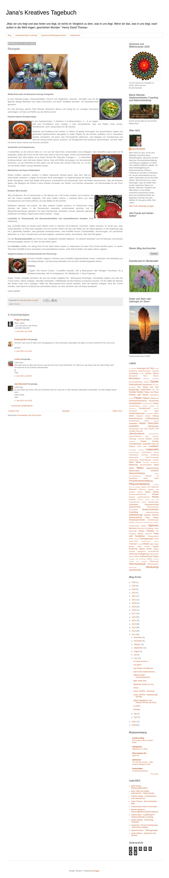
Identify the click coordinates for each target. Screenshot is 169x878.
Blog (9, 35)
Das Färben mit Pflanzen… (144, 668)
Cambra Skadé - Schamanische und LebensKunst (143, 797)
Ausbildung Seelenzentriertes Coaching (144, 371)
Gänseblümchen (147, 403)
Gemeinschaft (144, 408)
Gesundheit (149, 413)
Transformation (146, 541)
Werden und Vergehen (138, 561)
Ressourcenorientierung (137, 494)
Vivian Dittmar (134, 556)
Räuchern (133, 489)
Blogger (96, 871)
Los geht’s (137, 665)
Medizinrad (133, 465)
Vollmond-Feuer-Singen (149, 556)
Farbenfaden (137, 769)
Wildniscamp (154, 561)
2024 (134, 589)
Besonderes (134, 378)
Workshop (152, 567)
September (138, 648)
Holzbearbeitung (152, 418)
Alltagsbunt (137, 747)
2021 (134, 600)
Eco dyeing (143, 387)
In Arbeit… (137, 706)
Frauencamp (154, 401)
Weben (149, 559)
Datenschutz (75, 35)
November (138, 641)
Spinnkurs (133, 528)
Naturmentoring (152, 468)
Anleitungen (141, 368)
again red (135, 755)
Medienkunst (155, 462)
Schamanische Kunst (137, 502)
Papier (156, 478)
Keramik (141, 439)
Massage (146, 462)
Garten (156, 403)
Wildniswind (133, 567)
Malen (131, 462)
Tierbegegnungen (147, 539)
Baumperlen (133, 376)
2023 (134, 593)
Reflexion (142, 489)
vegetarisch (142, 551)
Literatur (156, 460)
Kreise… (136, 688)
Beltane (156, 376)
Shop (147, 517)
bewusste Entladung (151, 378)
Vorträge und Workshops (137, 559)
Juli (135, 655)
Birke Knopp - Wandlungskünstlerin (139, 787)
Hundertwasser (134, 421)
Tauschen (148, 534)
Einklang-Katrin (21, 339)
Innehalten (133, 423)
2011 (134, 634)
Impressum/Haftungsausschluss (53, 35)
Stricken (150, 531)
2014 (134, 624)
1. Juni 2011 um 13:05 (23, 331)
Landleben (154, 446)
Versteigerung (143, 554)
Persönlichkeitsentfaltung (141, 481)
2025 (134, 586)
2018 (134, 610)
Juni (136, 658)
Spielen (143, 526)
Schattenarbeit (153, 502)
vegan (151, 544)
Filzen (138, 397)
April (136, 717)
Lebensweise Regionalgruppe (140, 460)
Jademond (136, 760)
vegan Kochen (143, 546)
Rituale (155, 497)
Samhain (140, 499)
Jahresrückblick (154, 434)
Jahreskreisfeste (137, 433)
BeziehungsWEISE (135, 382)
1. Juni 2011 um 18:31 (23, 351)
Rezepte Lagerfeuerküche (139, 497)
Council (146, 382)
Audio (157, 368)
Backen (148, 373)
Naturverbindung (137, 473)
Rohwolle (132, 499)
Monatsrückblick (146, 465)
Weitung (156, 559)
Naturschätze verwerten (144, 471)
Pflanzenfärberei (139, 484)
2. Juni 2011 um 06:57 (23, 376)
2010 (134, 722)
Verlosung (133, 554)
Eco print (154, 387)
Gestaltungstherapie (137, 413)
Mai (135, 714)
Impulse (156, 421)
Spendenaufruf (134, 526)
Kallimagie (132, 439)
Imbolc (146, 421)
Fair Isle (155, 390)
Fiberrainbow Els (139, 753)
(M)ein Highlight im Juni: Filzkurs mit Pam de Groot (144, 701)
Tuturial (139, 544)
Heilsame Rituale (143, 416)
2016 (134, 617)
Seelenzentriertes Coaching (26, 35)
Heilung (156, 416)
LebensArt (152, 449)
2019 (134, 607)
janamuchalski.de (135, 436)
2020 (134, 603)
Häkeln (156, 413)
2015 (134, 620)
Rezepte (155, 494)
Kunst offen (142, 446)
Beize (145, 376)
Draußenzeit (147, 385)
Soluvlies (156, 522)
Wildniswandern (153, 564)
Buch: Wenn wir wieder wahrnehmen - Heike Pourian (142, 792)
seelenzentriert (135, 507)
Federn (131, 398)
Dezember (138, 637)
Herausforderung (135, 418)
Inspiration (134, 426)
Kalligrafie (155, 436)
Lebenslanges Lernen (150, 452)
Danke (154, 381)
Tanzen (140, 534)
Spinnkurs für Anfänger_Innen (148, 528)
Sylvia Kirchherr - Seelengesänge (144, 830)
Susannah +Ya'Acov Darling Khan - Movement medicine (144, 826)
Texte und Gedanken (144, 534)
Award (142, 373)
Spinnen (153, 525)
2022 (134, 596)
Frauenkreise (135, 403)
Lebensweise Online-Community (144, 457)
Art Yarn (150, 368)
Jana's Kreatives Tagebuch (41, 12)
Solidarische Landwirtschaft (143, 522)
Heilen (131, 416)
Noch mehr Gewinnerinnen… (144, 672)
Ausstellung (133, 373)
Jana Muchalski (21, 384)
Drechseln (155, 384)
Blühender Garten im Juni (143, 684)
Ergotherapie (134, 390)
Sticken (141, 531)
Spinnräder (133, 531)
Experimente (145, 390)
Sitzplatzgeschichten (137, 520)
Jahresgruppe (153, 426)
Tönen (156, 539)
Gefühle (144, 406)
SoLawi (131, 522)
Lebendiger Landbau (136, 450)
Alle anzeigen (155, 774)
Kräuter (143, 441)
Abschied (133, 368)
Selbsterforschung (152, 512)
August (137, 651)
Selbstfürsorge (136, 515)
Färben (140, 392)
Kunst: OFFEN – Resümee (144, 691)
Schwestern (133, 505)
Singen (156, 517)
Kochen (17, 304)
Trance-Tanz (133, 541)
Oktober (137, 644)
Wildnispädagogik (137, 564)
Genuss (156, 408)
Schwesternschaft (152, 505)
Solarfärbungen (153, 520)
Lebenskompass (134, 452)
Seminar (147, 515)
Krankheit (132, 441)
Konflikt (156, 439)
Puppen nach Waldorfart (150, 487)
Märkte (138, 462)
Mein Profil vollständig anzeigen (141, 206)
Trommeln (133, 544)
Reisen (140, 492)
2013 (134, 627)
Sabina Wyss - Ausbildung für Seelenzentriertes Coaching (142, 816)
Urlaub (145, 544)
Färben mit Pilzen (151, 392)
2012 (134, 631)
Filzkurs (146, 398)
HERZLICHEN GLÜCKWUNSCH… (142, 676)
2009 (134, 725)
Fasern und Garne (138, 394)
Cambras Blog (138, 738)
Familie (132, 392)
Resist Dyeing (152, 492)
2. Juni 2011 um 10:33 (23, 401)
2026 (134, 582)
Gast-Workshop (134, 406)
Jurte (147, 436)
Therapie (136, 539)
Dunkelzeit (132, 387)
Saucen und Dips (152, 499)
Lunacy (17, 359)
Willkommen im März (140, 749)
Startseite (66, 411)
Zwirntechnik (135, 570)
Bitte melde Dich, (140, 681)
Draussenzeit (135, 384)
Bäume (156, 373)
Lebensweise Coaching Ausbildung (144, 455)
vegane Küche (145, 549)
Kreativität (146, 444)
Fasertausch (154, 395)
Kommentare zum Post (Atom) (29, 415)
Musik (156, 465)
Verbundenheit (153, 551)
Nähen (131, 468)
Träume (156, 541)
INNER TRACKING (149, 423)
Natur (140, 467)
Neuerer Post (13, 411)
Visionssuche (154, 554)
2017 (134, 614)
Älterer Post (117, 411)
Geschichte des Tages (144, 411)
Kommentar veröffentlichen (22, 406)
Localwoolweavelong (140, 771)
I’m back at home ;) (141, 661)
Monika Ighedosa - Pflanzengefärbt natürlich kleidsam (144, 811)
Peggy (17, 320)
